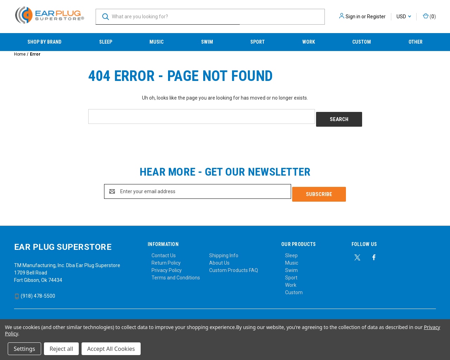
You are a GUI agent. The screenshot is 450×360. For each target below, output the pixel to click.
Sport (257, 42)
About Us (219, 257)
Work (308, 42)
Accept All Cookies (111, 349)
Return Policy (166, 257)
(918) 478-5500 (34, 290)
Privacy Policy (167, 264)
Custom (361, 42)
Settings (24, 349)
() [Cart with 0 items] (429, 16)
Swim (207, 42)
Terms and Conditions (176, 272)
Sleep (105, 42)
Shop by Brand (44, 42)
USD (404, 16)
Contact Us (164, 250)
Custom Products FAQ (233, 264)
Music (156, 42)
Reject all (61, 349)
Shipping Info (223, 250)
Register (376, 16)
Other (416, 42)
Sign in (353, 16)
